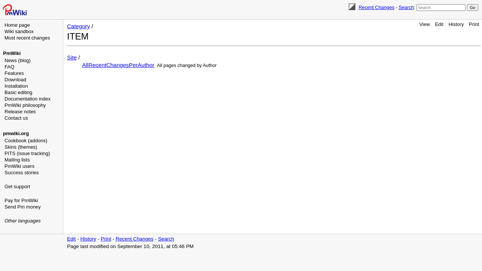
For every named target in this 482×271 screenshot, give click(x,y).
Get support (17, 186)
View (424, 24)
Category (78, 26)
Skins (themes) (21, 147)
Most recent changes (27, 38)
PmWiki (12, 53)
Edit (439, 24)
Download (15, 79)
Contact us (16, 118)
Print (474, 24)
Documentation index (27, 99)
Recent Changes (376, 7)
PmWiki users (19, 166)
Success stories (22, 172)
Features (14, 73)
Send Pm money (23, 207)
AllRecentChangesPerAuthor (118, 65)
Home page (17, 25)
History (456, 24)
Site (72, 57)
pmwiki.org (16, 133)
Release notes (20, 111)
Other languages (23, 221)
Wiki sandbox (19, 31)
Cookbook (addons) (26, 140)
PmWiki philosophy (25, 105)
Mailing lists (17, 160)
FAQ (9, 67)
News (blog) (18, 60)
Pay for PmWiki (21, 200)
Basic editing (18, 92)
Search (405, 7)
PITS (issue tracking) (27, 153)
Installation (16, 86)
